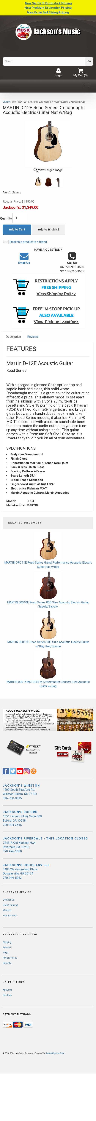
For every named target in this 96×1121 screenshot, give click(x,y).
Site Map (7, 995)
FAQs (5, 952)
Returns (7, 947)
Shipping (7, 942)
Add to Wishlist (48, 229)
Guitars (6, 102)
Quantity (6, 218)
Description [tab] (13, 336)
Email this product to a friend (28, 242)
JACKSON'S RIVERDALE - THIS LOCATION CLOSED (45, 838)
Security (7, 963)
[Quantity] (19, 218)
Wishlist (7, 910)
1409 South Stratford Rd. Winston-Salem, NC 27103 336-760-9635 (20, 794)
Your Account (10, 915)
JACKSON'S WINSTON (21, 785)
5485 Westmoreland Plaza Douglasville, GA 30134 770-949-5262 (20, 874)
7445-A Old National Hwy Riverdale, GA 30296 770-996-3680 (19, 847)
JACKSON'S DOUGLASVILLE (26, 865)
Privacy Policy (10, 958)
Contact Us (8, 900)
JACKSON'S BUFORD (20, 812)
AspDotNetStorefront (55, 1053)
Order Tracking (10, 905)
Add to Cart (17, 229)
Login (58, 72)
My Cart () (80, 72)
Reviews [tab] (33, 336)
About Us (7, 990)
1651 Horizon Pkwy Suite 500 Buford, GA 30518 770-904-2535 (22, 821)
